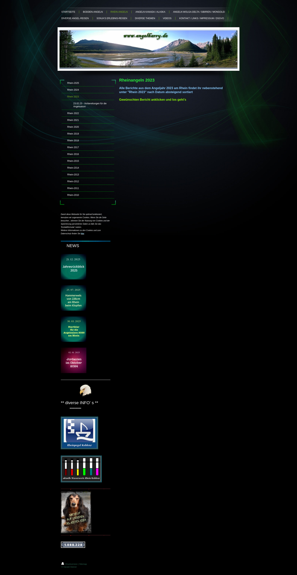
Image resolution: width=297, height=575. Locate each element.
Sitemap (83, 564)
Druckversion (69, 564)
